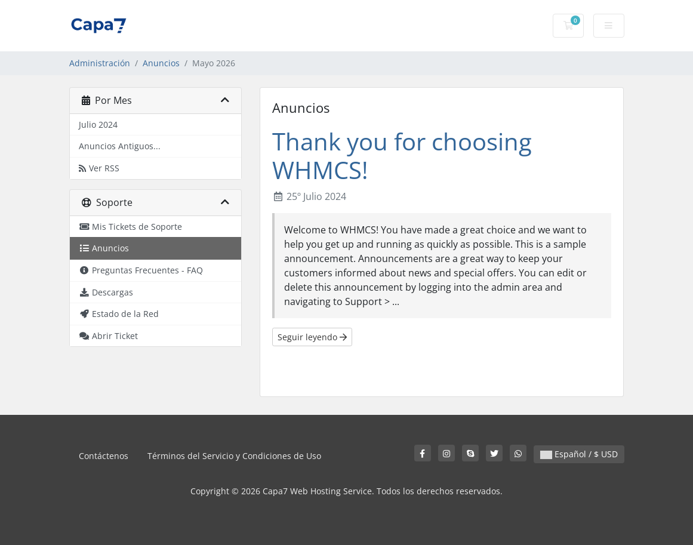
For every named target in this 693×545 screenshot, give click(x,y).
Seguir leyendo (312, 337)
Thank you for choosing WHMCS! (402, 155)
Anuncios (161, 63)
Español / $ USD (579, 454)
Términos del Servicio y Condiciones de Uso (234, 455)
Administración (99, 63)
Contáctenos (103, 455)
